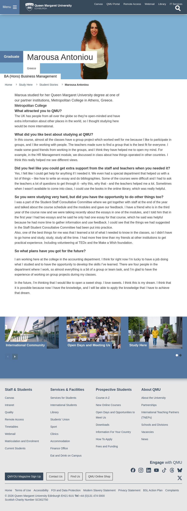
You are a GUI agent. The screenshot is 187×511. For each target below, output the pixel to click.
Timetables (11, 426)
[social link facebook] (133, 470)
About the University (153, 397)
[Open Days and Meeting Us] (94, 333)
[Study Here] (155, 333)
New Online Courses (108, 405)
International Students (63, 405)
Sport (53, 426)
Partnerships (149, 405)
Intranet (9, 405)
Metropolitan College (31, 106)
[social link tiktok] (164, 470)
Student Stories (49, 84)
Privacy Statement (129, 490)
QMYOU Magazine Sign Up (24, 476)
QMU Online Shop (99, 476)
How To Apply (104, 439)
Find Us (75, 476)
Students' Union (60, 419)
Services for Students (63, 397)
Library (54, 412)
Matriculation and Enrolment (22, 441)
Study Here (26, 84)
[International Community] (32, 333)
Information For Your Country (113, 432)
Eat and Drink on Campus (66, 455)
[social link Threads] (172, 470)
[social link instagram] (140, 470)
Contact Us (55, 476)
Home (9, 84)
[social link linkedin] (148, 470)
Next (15, 357)
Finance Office (59, 448)
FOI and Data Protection (66, 490)
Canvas (9, 397)
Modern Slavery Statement (99, 490)
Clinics (54, 433)
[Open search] (177, 11)
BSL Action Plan (153, 490)
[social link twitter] (179, 478)
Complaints (172, 490)
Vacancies (147, 432)
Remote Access (14, 419)
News (144, 439)
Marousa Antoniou (77, 84)
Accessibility (41, 490)
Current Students (15, 448)
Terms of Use (23, 490)
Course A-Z (103, 397)
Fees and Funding (107, 446)
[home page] (53, 7)
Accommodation (60, 441)
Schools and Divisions (154, 424)
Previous (8, 357)
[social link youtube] (156, 470)
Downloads (102, 424)
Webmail (10, 433)
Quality (9, 412)
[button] (9, 8)
